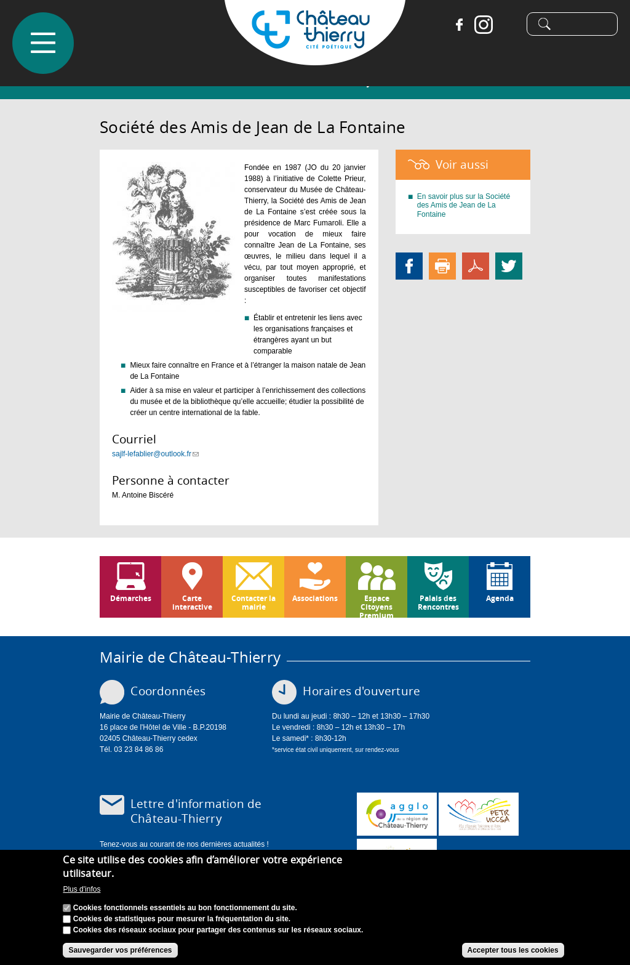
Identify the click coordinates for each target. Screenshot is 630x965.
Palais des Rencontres (438, 602)
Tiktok (502, 24)
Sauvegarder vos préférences (120, 953)
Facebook (453, 24)
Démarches (130, 598)
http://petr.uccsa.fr (479, 814)
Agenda (500, 598)
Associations (315, 598)
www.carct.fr (397, 814)
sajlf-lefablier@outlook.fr (155, 454)
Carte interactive (192, 602)
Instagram (478, 24)
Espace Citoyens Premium (376, 605)
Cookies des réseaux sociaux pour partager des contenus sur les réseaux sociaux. (218, 933)
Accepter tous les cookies (513, 953)
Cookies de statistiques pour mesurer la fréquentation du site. (181, 922)
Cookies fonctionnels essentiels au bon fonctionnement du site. (185, 910)
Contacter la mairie (253, 602)
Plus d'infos (81, 893)
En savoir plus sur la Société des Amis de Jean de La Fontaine (463, 205)
